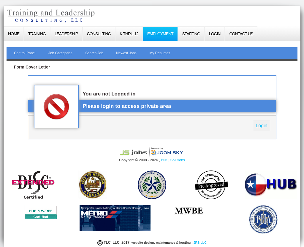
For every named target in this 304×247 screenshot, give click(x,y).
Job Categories (60, 53)
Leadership (66, 33)
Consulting (99, 33)
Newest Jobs (126, 53)
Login (261, 125)
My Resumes (159, 53)
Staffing (191, 33)
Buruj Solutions (173, 160)
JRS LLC (200, 242)
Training (37, 33)
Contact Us (241, 33)
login (215, 33)
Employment (160, 33)
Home (13, 33)
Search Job (94, 53)
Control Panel (25, 53)
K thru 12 (129, 33)
